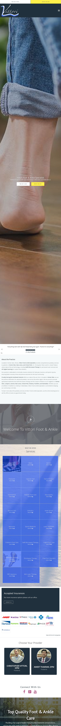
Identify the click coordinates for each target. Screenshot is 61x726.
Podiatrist (17, 670)
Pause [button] (1, 353)
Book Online (38, 184)
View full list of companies (53, 635)
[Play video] (30, 419)
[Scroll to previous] (2, 349)
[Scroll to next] (58, 349)
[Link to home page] (12, 10)
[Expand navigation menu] (59, 10)
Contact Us (9, 602)
